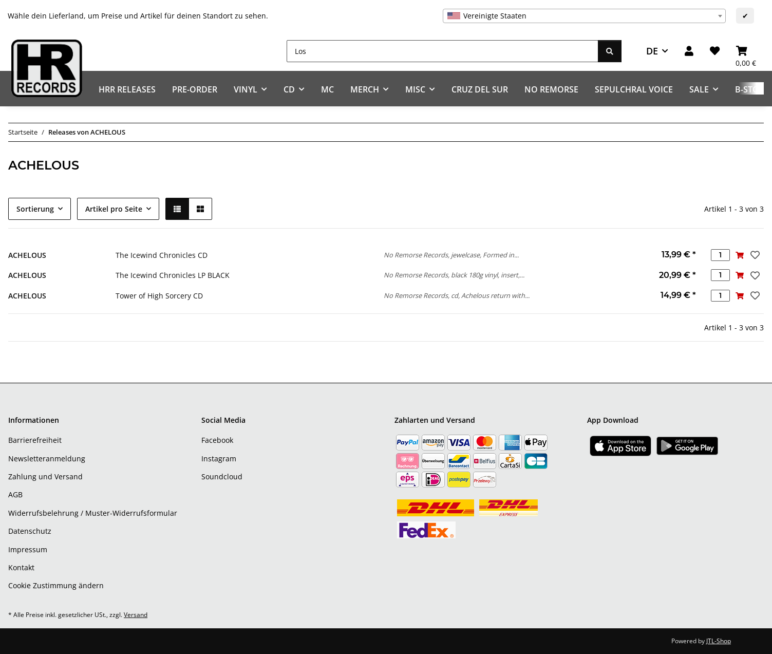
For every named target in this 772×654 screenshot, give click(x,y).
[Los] (442, 51)
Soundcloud (221, 476)
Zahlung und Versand (45, 476)
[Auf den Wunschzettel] (754, 255)
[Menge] (720, 255)
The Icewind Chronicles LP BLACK (173, 275)
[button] (689, 51)
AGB (15, 494)
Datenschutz (29, 531)
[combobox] (584, 16)
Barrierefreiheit (35, 440)
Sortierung (35, 209)
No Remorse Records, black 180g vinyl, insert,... (454, 274)
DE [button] (652, 51)
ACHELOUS (27, 255)
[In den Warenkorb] (739, 255)
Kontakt (21, 567)
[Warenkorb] (746, 51)
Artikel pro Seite (113, 209)
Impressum (27, 549)
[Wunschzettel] (715, 51)
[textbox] (584, 16)
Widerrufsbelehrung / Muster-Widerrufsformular (92, 513)
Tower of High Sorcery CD (159, 296)
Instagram (218, 458)
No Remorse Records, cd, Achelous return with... (457, 295)
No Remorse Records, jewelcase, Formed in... (451, 254)
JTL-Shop (718, 641)
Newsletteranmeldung (46, 458)
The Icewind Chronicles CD (162, 255)
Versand (135, 614)
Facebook (217, 440)
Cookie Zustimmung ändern (56, 585)
